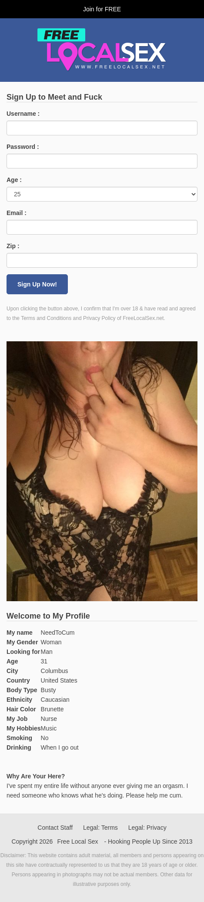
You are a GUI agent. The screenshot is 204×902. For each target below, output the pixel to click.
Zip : (13, 245)
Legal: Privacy (147, 827)
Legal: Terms (100, 827)
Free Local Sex (77, 841)
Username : (23, 113)
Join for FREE (102, 9)
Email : (17, 212)
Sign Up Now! (37, 284)
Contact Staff (55, 827)
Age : (14, 179)
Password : (23, 146)
